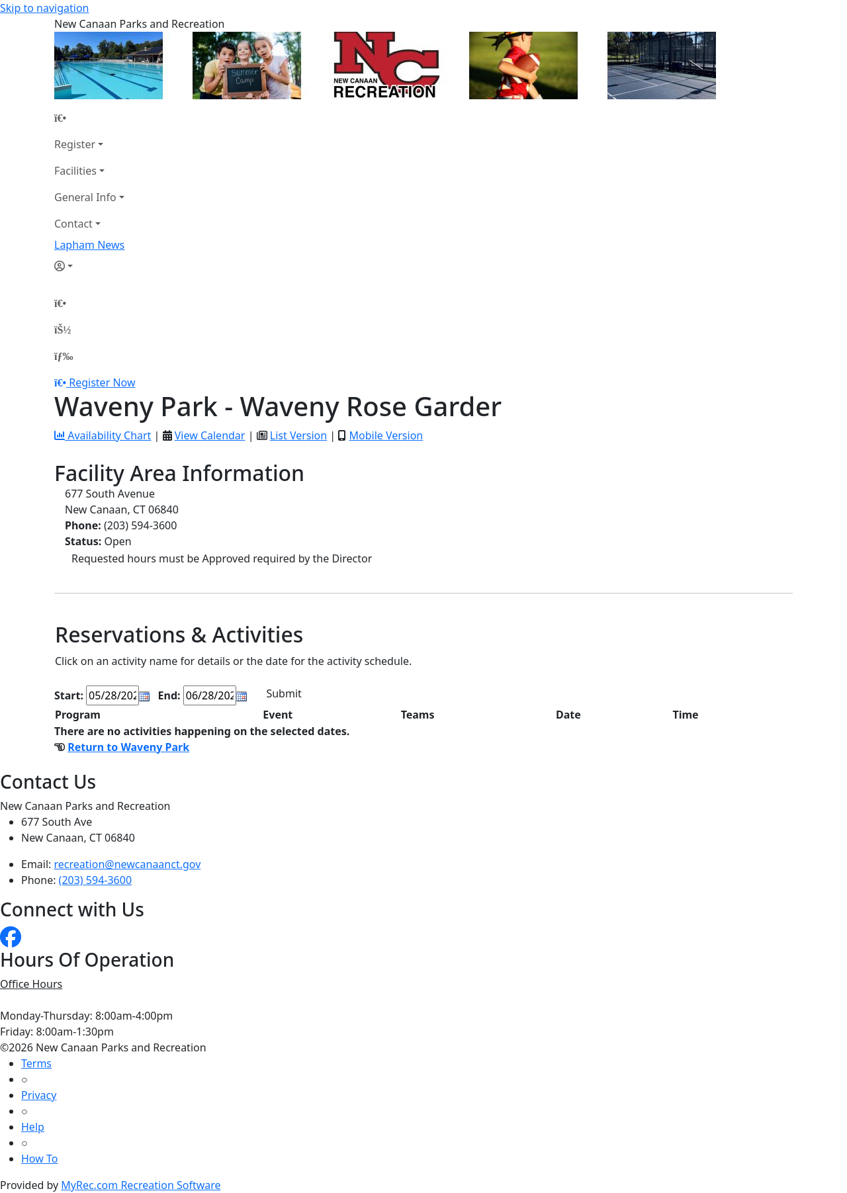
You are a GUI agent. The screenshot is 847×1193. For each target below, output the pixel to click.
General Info (85, 197)
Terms (36, 1063)
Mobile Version (386, 435)
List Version (298, 435)
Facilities (75, 170)
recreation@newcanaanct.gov (127, 864)
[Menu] (63, 356)
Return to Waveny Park (128, 747)
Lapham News (89, 245)
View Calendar (210, 435)
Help (32, 1127)
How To (39, 1158)
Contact (73, 223)
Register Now (102, 382)
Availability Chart (102, 435)
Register (74, 144)
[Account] (89, 266)
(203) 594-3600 (95, 880)
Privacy (38, 1095)
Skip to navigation (44, 8)
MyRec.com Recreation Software (140, 1185)
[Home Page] (89, 118)
